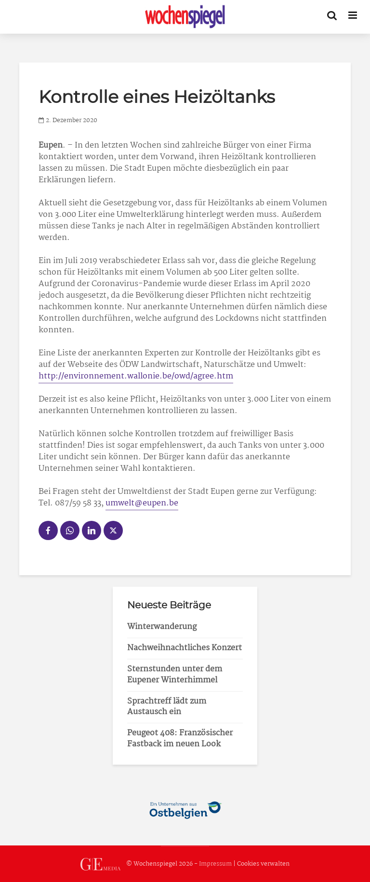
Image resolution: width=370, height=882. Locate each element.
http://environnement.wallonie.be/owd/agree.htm (136, 376)
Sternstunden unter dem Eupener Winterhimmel (174, 675)
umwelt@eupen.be (142, 503)
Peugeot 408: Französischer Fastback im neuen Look (180, 739)
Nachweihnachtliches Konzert (184, 648)
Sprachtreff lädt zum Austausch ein (166, 707)
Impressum (215, 864)
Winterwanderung (162, 626)
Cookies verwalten (263, 864)
